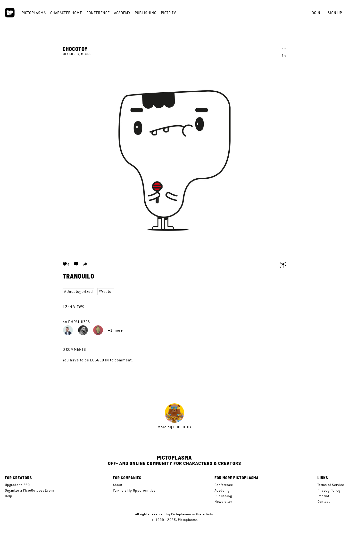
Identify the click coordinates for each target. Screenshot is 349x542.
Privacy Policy (329, 490)
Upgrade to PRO (17, 485)
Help (8, 496)
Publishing (146, 12)
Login (314, 12)
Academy (122, 12)
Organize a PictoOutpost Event (29, 490)
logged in (99, 360)
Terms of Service (330, 485)
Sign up (335, 12)
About (117, 485)
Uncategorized (79, 291)
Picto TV (168, 12)
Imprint (323, 496)
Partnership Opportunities (134, 490)
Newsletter (223, 501)
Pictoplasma (34, 12)
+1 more (115, 330)
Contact (323, 501)
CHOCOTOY (75, 49)
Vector (107, 291)
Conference (98, 12)
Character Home (66, 12)
